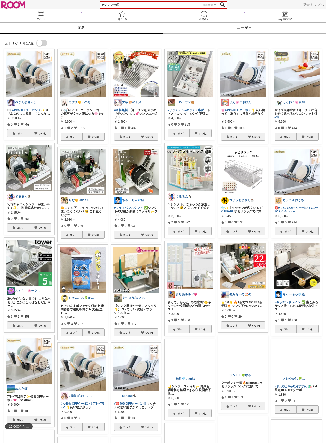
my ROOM (285, 15)
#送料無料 (121, 110)
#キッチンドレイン (288, 302)
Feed (41, 15)
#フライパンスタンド (128, 208)
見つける (122, 15)
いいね (42, 133)
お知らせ (204, 15)
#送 (277, 117)
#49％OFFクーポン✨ (240, 110)
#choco (289, 211)
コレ (20, 133)
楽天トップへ (313, 5)
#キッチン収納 (194, 110)
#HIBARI (227, 211)
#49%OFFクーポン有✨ (28, 110)
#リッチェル (176, 110)
